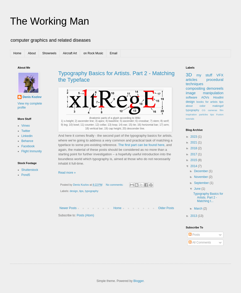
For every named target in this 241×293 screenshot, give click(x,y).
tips (81, 190)
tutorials (190, 118)
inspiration (191, 114)
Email (113, 53)
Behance (27, 141)
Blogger (138, 281)
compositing (195, 88)
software (191, 97)
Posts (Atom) (85, 215)
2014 (194, 166)
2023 (194, 136)
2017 (194, 154)
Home (17, 53)
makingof (217, 105)
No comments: (115, 184)
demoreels (215, 88)
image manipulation (204, 93)
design (74, 190)
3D (189, 74)
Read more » (67, 172)
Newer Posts (68, 208)
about (189, 105)
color (202, 105)
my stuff (204, 75)
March (198, 208)
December (201, 171)
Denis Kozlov (32, 97)
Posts (194, 234)
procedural (214, 80)
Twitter (25, 131)
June (197, 188)
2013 (194, 216)
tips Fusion (216, 114)
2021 (194, 142)
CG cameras (209, 110)
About (32, 53)
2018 (194, 148)
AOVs (205, 97)
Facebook (28, 146)
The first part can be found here (141, 145)
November (201, 177)
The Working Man (49, 21)
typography (91, 190)
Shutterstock (29, 170)
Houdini (218, 97)
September (202, 183)
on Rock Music (93, 53)
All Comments (200, 242)
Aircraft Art (70, 53)
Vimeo (25, 125)
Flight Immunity (31, 151)
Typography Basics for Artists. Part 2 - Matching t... (208, 197)
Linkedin (27, 136)
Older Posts (166, 208)
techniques (194, 84)
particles (203, 114)
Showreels (49, 53)
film (221, 110)
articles (191, 80)
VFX (219, 75)
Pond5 (25, 175)
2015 (194, 160)
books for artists (207, 101)
